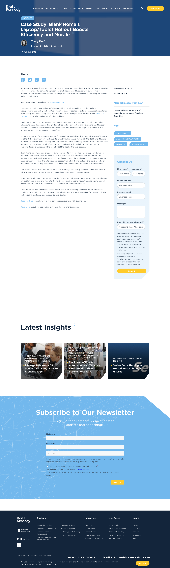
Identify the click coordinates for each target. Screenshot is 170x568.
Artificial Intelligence (37, 356)
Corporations (90, 528)
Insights (45, 361)
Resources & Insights (72, 8)
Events (89, 8)
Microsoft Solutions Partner (122, 8)
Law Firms (89, 525)
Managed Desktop (68, 525)
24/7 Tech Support (116, 538)
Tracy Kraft (38, 41)
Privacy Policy (133, 256)
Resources (137, 535)
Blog (134, 538)
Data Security (114, 525)
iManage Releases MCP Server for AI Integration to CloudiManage (41, 368)
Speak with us (27, 201)
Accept (142, 563)
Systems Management (117, 528)
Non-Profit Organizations (94, 538)
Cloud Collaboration (116, 535)
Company (101, 8)
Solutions (36, 8)
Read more (26, 207)
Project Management (69, 535)
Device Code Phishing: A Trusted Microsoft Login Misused (127, 368)
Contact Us (155, 8)
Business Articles (122, 88)
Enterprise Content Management (36, 359)
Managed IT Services (44, 525)
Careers (136, 532)
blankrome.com (57, 102)
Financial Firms (90, 532)
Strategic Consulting (116, 532)
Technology (119, 93)
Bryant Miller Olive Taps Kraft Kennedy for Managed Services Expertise (128, 113)
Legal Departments (92, 535)
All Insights (30, 52)
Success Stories (52, 8)
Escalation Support (68, 528)
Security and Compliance (127, 358)
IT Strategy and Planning (70, 532)
